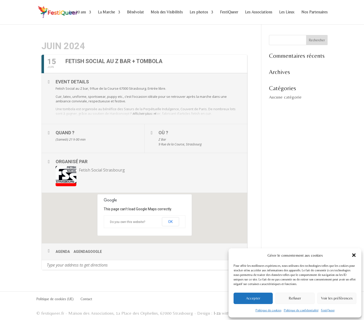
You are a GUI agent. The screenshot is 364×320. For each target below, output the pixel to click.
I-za (217, 313)
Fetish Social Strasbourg (102, 170)
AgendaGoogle (88, 252)
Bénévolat (135, 12)
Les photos (199, 12)
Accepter (253, 298)
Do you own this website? (127, 222)
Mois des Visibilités (167, 12)
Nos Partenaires (314, 12)
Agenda (63, 252)
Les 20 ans (77, 12)
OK (170, 222)
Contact (86, 299)
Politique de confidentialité (301, 310)
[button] (353, 255)
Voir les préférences (337, 298)
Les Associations (258, 12)
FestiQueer (328, 310)
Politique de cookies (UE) (55, 299)
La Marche (106, 12)
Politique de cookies (268, 310)
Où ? (163, 132)
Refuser (295, 298)
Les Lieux (286, 12)
